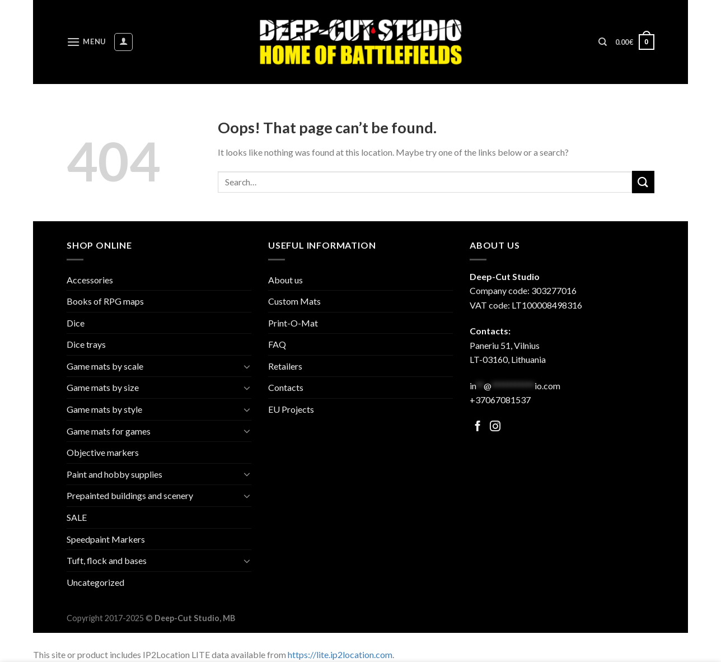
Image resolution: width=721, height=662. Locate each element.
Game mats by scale (105, 366)
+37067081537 (500, 399)
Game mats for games (109, 431)
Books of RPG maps (105, 301)
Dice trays (86, 344)
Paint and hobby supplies (114, 474)
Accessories (90, 279)
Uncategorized (95, 582)
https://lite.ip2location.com (340, 654)
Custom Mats (294, 301)
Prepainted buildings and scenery (130, 495)
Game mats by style (104, 409)
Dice (76, 323)
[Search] (602, 42)
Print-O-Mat (293, 323)
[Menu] (86, 41)
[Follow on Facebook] (477, 427)
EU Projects (291, 409)
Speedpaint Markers (106, 539)
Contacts (285, 387)
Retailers (285, 366)
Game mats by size (103, 387)
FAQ (277, 344)
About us (285, 279)
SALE (77, 517)
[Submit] (643, 182)
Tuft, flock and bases (107, 560)
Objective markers (103, 452)
